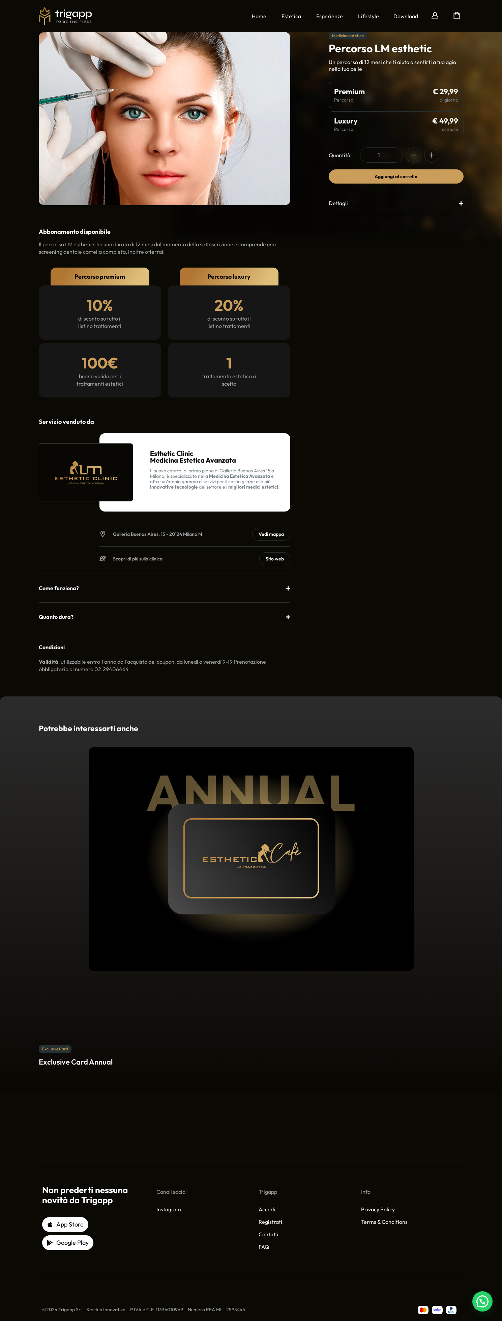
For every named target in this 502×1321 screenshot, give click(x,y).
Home (259, 16)
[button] (406, 16)
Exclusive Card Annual (76, 1062)
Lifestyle (368, 16)
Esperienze (329, 16)
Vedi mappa (271, 534)
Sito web (275, 559)
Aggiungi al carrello (396, 176)
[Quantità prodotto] (381, 155)
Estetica (291, 16)
